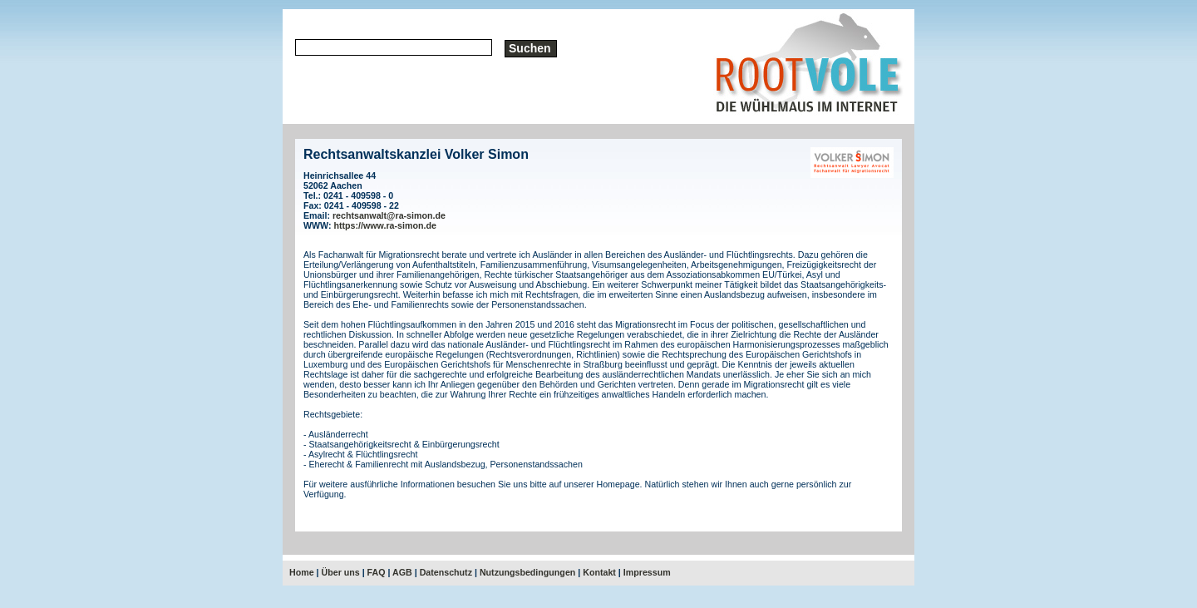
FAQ (376, 572)
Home (301, 572)
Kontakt (599, 572)
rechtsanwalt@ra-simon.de (389, 215)
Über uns (341, 572)
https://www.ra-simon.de (385, 225)
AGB (402, 572)
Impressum (647, 572)
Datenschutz (446, 572)
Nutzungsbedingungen (527, 572)
